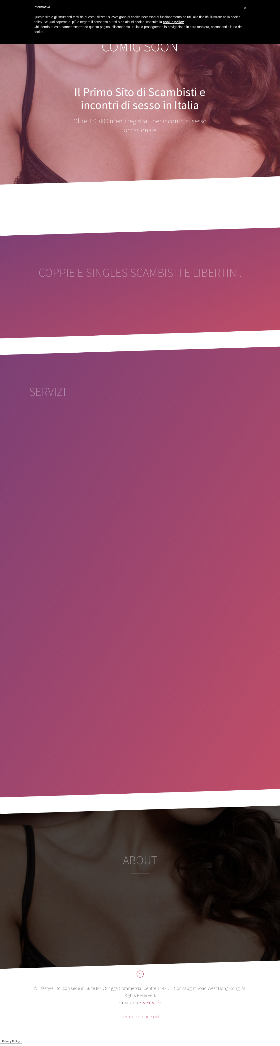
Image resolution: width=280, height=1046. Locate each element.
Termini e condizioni (140, 1016)
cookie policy (173, 22)
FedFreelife (150, 1002)
